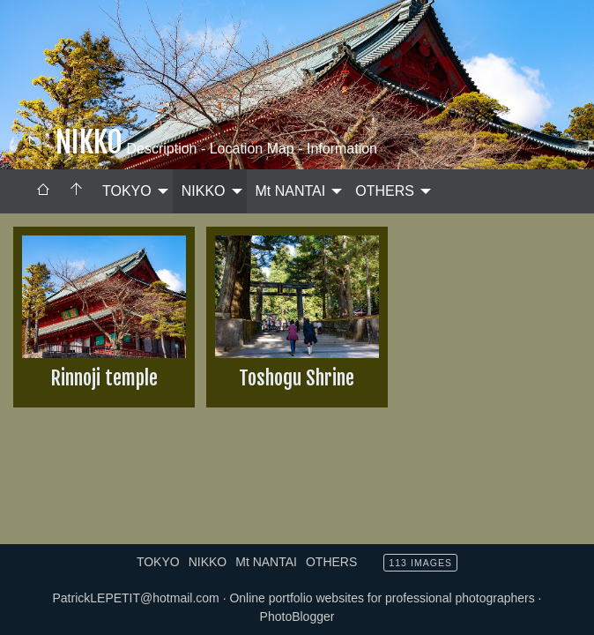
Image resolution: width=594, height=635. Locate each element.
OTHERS (384, 190)
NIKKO (204, 190)
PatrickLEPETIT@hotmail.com (135, 598)
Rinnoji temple (104, 378)
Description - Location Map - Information (250, 148)
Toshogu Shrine (296, 378)
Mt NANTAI (291, 190)
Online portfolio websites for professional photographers (381, 598)
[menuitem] (43, 191)
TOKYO (127, 190)
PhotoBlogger (297, 616)
